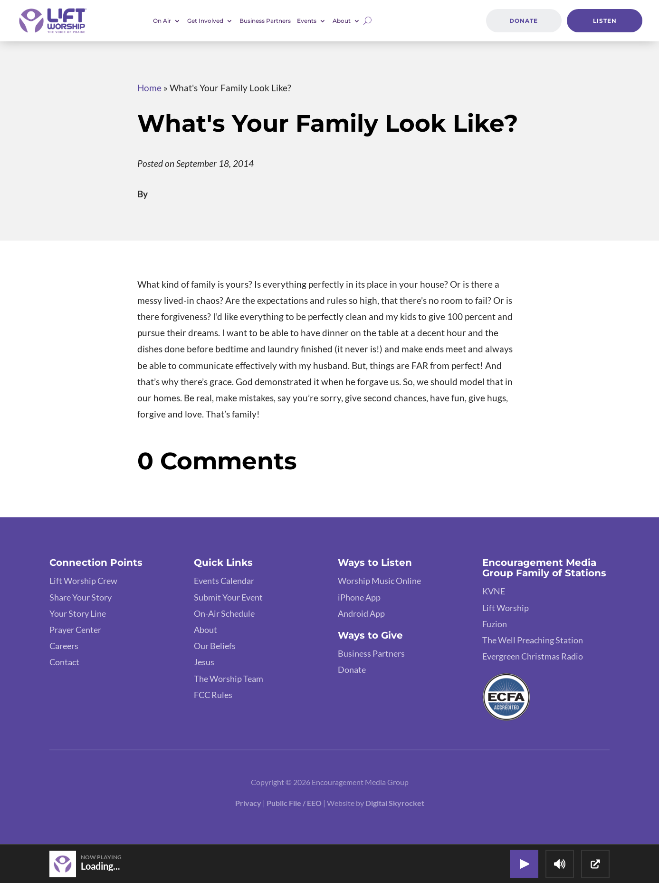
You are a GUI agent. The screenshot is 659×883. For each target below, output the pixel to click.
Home (149, 87)
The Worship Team (228, 678)
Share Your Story (80, 597)
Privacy (248, 802)
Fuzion (494, 624)
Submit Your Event (228, 597)
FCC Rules (213, 694)
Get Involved (205, 20)
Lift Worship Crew (83, 580)
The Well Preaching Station (532, 640)
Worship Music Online (379, 580)
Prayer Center (75, 629)
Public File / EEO (294, 802)
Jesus (204, 662)
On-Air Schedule (224, 613)
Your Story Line (77, 613)
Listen (605, 20)
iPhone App (359, 597)
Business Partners (265, 20)
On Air (162, 20)
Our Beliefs (215, 645)
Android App (361, 613)
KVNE (493, 591)
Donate (523, 20)
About (342, 20)
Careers (63, 645)
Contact (64, 662)
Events (306, 20)
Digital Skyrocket (394, 802)
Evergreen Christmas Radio (532, 656)
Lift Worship (505, 607)
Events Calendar (224, 580)
